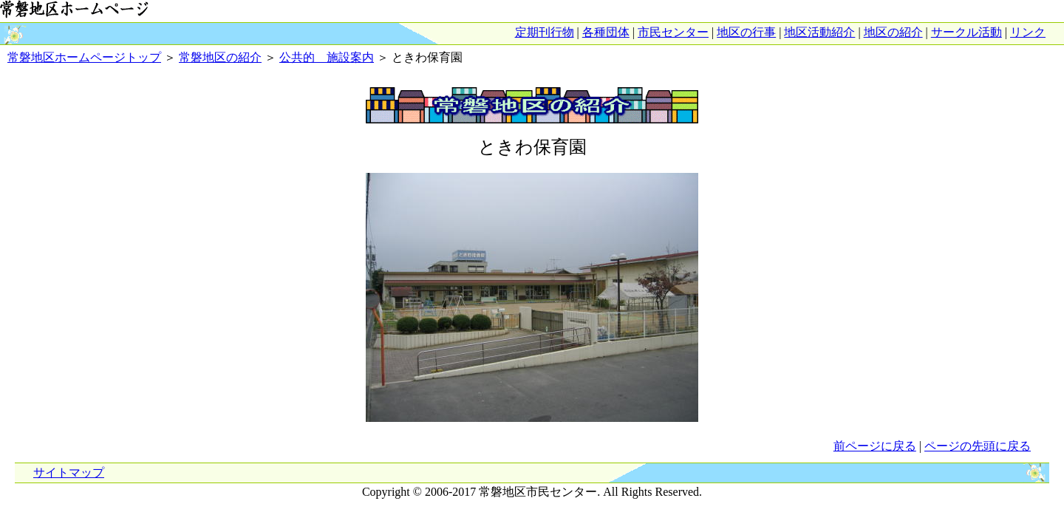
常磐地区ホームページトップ (84, 57)
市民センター (673, 32)
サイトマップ (68, 472)
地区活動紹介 (819, 32)
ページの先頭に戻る (977, 446)
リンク (1028, 32)
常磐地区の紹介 (220, 57)
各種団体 (606, 32)
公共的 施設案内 (326, 57)
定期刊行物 (544, 32)
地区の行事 (746, 32)
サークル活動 (966, 32)
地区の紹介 (893, 32)
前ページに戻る (874, 446)
